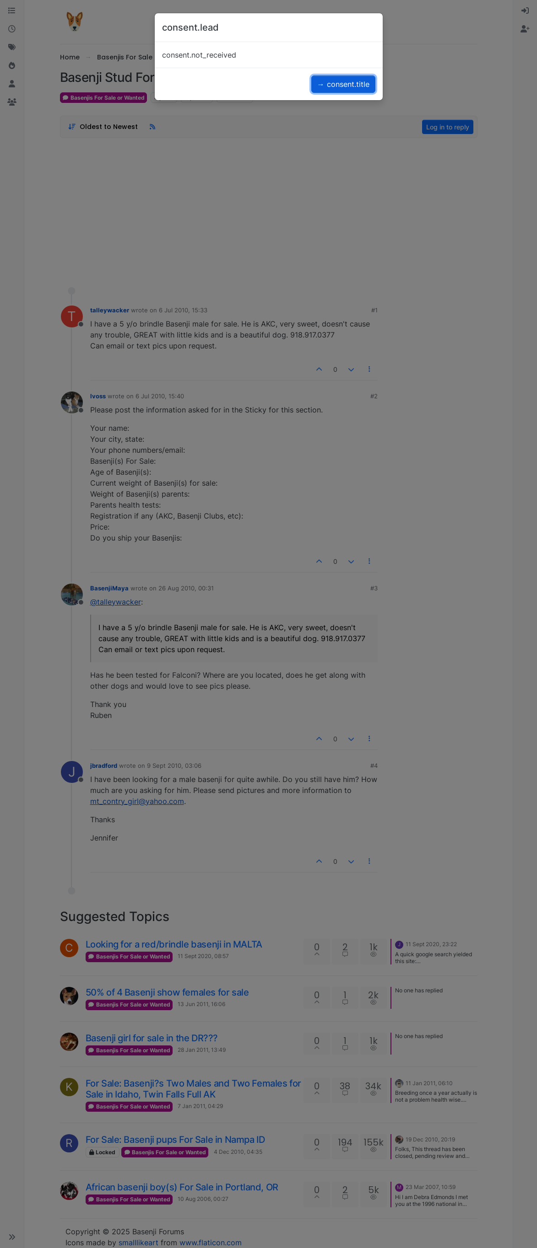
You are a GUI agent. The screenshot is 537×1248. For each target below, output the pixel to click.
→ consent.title (343, 84)
